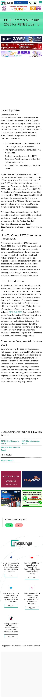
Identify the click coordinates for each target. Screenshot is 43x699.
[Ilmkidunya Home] (7, 3)
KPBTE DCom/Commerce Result (10, 448)
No (19, 525)
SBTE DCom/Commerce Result (31, 442)
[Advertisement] (21, 81)
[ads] (11, 479)
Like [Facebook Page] (11, 576)
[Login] (35, 3)
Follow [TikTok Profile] (11, 636)
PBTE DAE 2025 (15, 312)
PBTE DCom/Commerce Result (10, 442)
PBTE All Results (7, 460)
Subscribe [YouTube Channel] (31, 578)
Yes (9, 525)
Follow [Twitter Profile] (11, 606)
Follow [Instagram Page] (32, 608)
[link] (30, 3)
